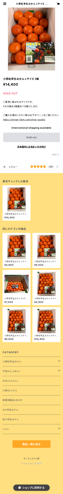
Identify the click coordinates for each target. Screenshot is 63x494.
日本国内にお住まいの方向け (31, 146)
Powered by (31, 463)
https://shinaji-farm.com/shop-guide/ (24, 119)
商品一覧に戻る (31, 444)
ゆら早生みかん (10, 409)
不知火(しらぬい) (11, 371)
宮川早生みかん (11, 419)
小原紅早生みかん (12, 361)
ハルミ (6, 429)
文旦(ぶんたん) (10, 380)
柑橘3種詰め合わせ (12, 400)
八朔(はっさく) (10, 390)
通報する (56, 154)
